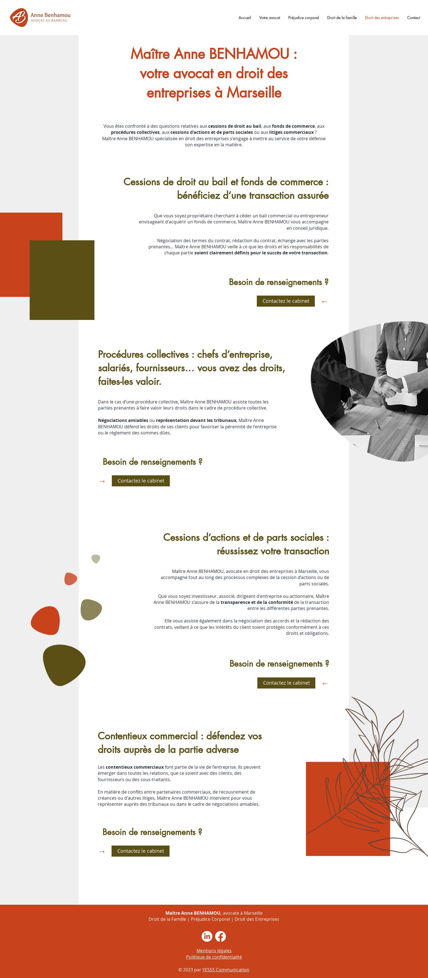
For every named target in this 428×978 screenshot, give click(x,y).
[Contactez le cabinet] (286, 301)
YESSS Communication (225, 970)
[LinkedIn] (207, 936)
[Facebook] (220, 936)
